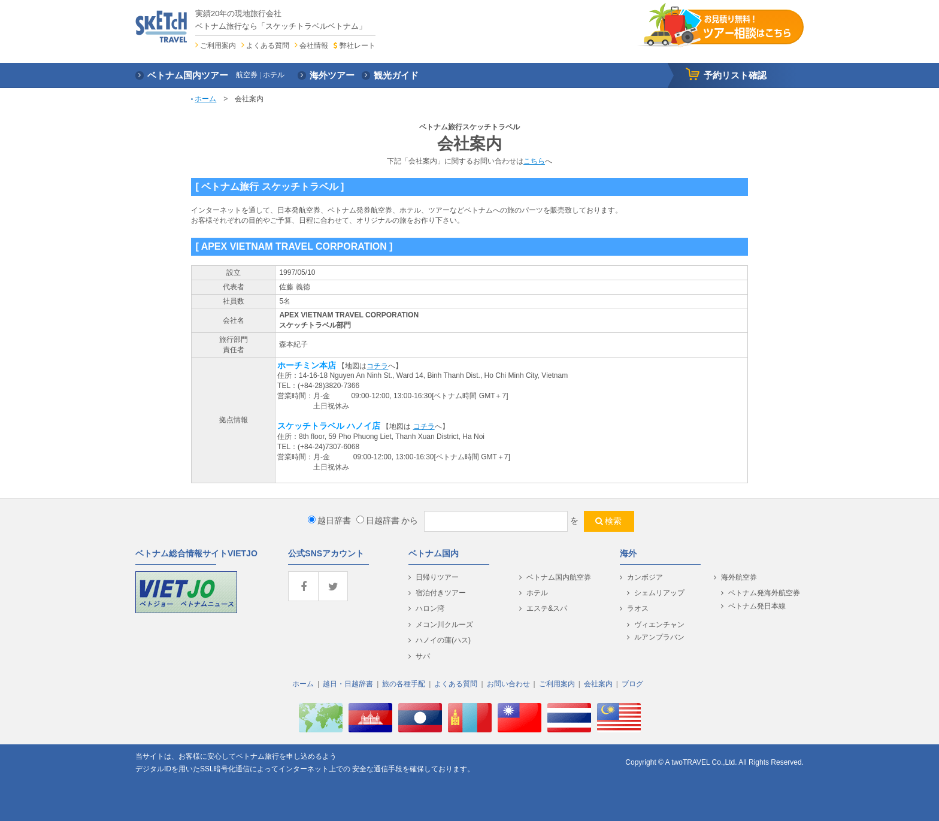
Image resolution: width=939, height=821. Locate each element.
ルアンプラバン (659, 637)
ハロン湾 (430, 608)
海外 (628, 553)
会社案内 (598, 684)
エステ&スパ (546, 608)
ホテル (537, 593)
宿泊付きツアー (441, 593)
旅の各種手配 (403, 684)
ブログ (632, 684)
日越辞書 (377, 520)
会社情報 (313, 45)
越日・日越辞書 (348, 684)
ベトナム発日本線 (757, 606)
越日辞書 (329, 520)
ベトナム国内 (433, 553)
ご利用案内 (218, 45)
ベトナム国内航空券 (558, 577)
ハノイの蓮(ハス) (443, 640)
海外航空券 (739, 577)
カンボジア (645, 577)
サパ (423, 656)
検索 (613, 521)
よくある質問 (267, 45)
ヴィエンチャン (659, 624)
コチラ (377, 366)
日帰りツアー (437, 577)
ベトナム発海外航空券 (764, 593)
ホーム (205, 99)
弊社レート (357, 45)
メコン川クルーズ (444, 624)
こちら (534, 161)
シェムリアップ (659, 593)
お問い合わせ (508, 684)
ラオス (638, 608)
